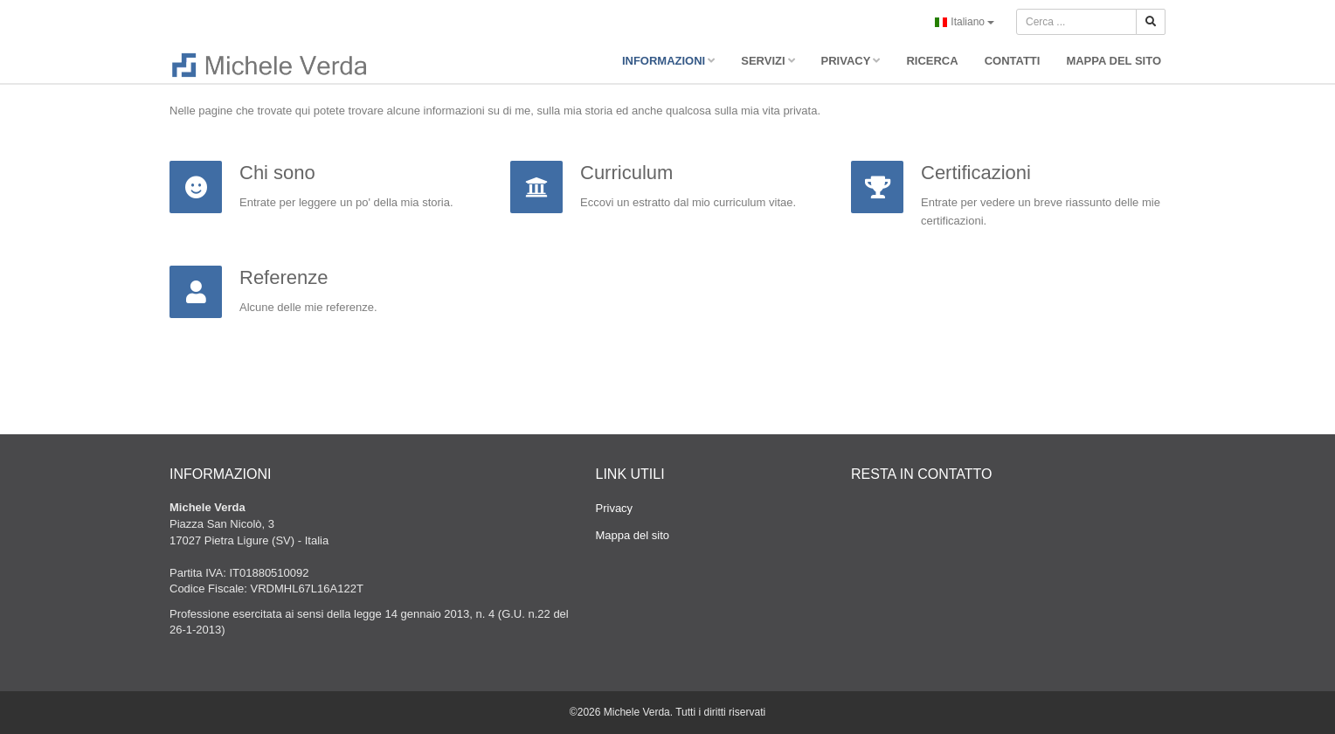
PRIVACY (851, 60)
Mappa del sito (633, 535)
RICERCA (932, 60)
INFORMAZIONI (668, 60)
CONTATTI (1013, 60)
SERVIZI (767, 60)
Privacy (614, 508)
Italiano (964, 23)
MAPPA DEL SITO (1113, 60)
